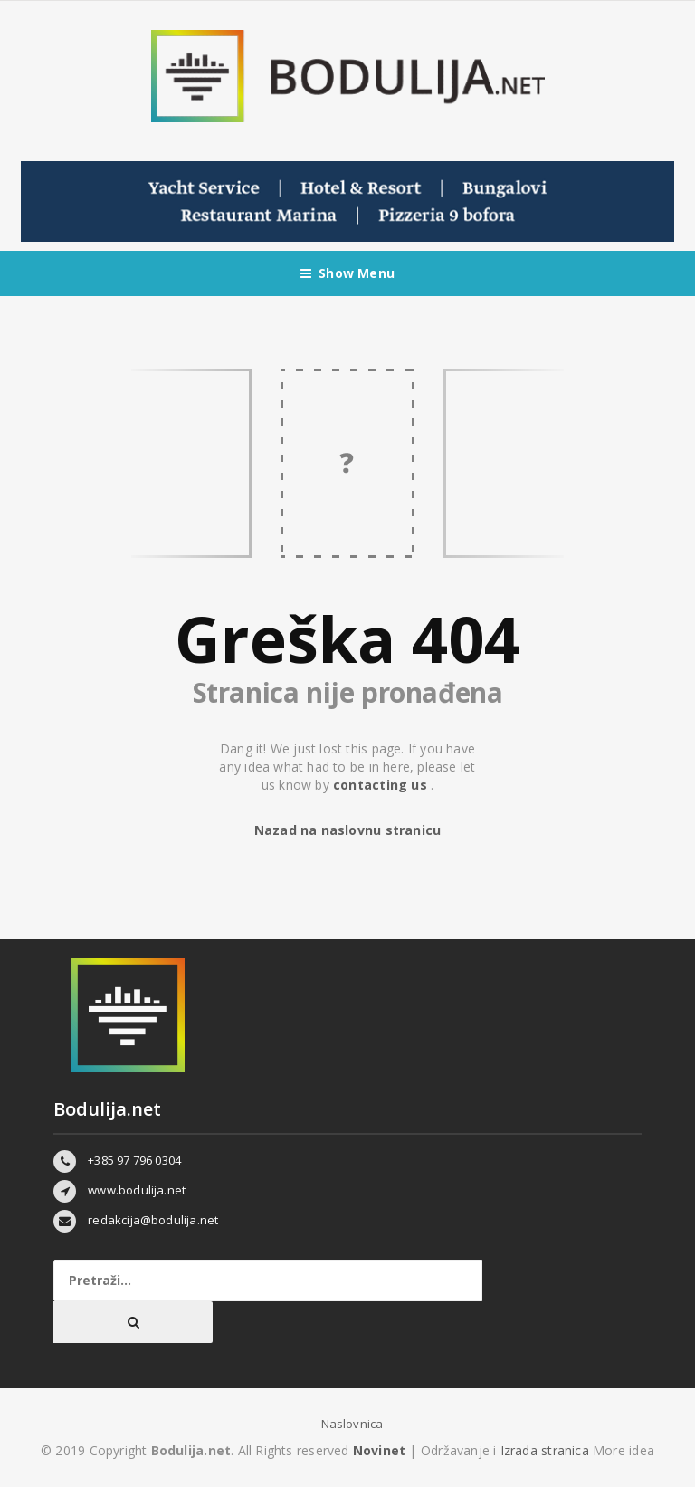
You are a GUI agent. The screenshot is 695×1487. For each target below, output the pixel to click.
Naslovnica (352, 1423)
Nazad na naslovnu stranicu (347, 830)
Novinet (379, 1450)
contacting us (382, 784)
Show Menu (347, 273)
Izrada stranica (546, 1450)
